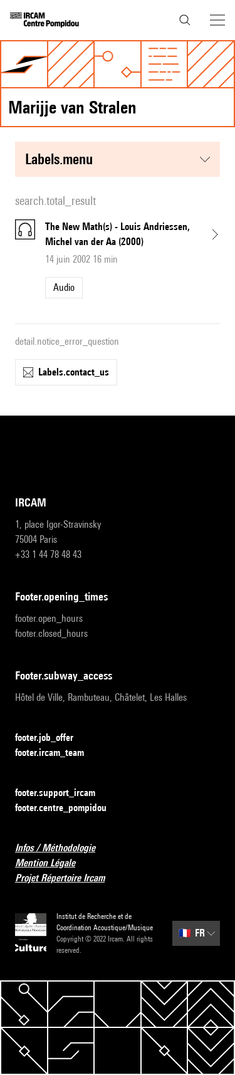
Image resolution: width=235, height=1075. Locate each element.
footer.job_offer (51, 738)
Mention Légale (52, 863)
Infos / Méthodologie (62, 848)
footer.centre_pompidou (68, 808)
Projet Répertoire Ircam (67, 878)
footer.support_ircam (62, 793)
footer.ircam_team (57, 753)
